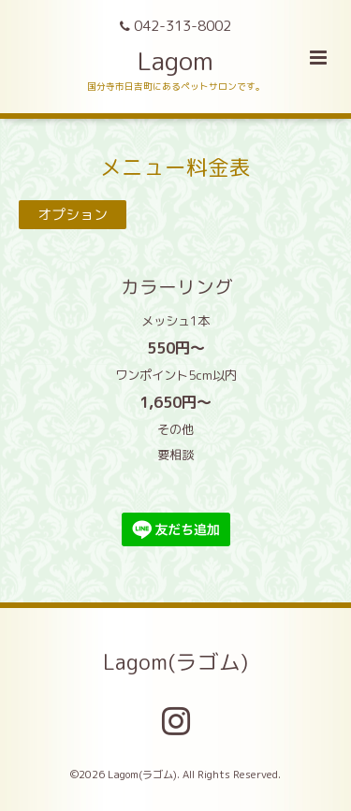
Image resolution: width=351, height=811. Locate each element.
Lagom (175, 61)
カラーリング (127, 286)
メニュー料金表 (175, 166)
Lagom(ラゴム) (175, 661)
